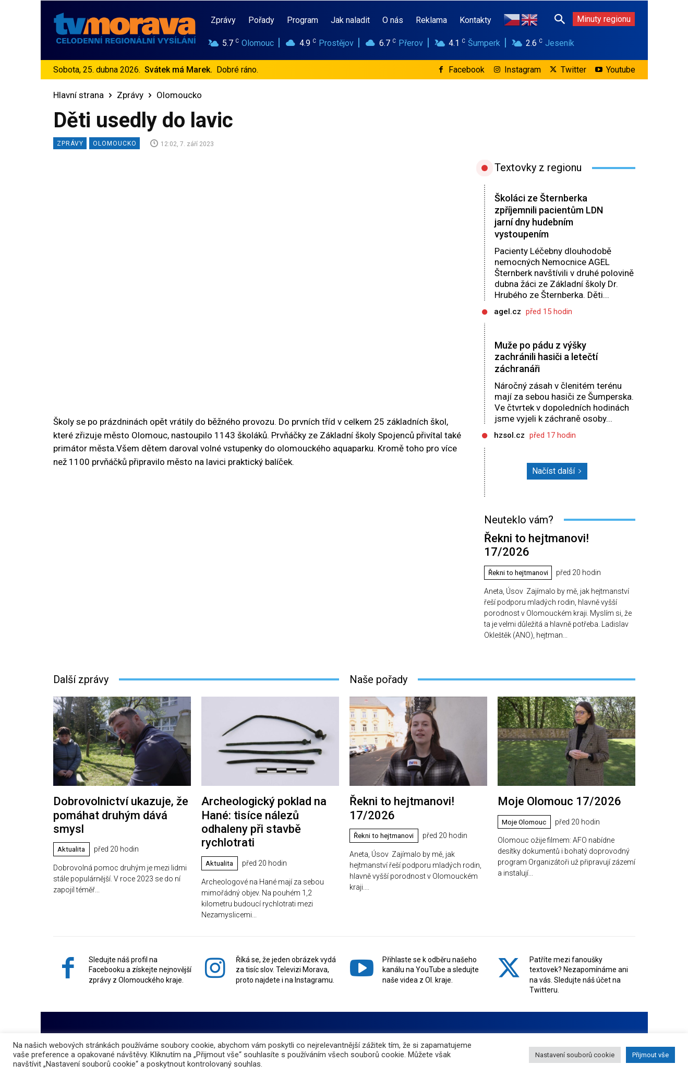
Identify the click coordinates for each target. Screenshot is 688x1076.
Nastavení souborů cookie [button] (574, 1055)
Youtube (620, 70)
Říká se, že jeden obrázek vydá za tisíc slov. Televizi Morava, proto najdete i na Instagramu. (286, 933)
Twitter (573, 70)
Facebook (467, 70)
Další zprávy (80, 663)
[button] (559, 19)
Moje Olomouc (526, 804)
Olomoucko (179, 95)
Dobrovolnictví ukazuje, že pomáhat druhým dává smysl (116, 790)
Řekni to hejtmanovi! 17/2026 (550, 537)
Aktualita (73, 816)
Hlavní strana (78, 95)
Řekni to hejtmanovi (521, 557)
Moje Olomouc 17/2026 (550, 784)
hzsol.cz (509, 435)
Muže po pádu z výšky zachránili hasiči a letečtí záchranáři (543, 357)
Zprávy (130, 95)
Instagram (522, 70)
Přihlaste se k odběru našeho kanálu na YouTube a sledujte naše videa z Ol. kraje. (430, 933)
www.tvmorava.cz (325, 1026)
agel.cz (507, 311)
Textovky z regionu (538, 167)
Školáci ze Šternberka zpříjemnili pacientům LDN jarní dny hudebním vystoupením (546, 216)
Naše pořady (378, 663)
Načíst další (557, 471)
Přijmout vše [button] (650, 1055)
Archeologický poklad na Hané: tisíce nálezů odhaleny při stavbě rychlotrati (270, 796)
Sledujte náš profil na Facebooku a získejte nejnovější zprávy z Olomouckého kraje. (140, 933)
